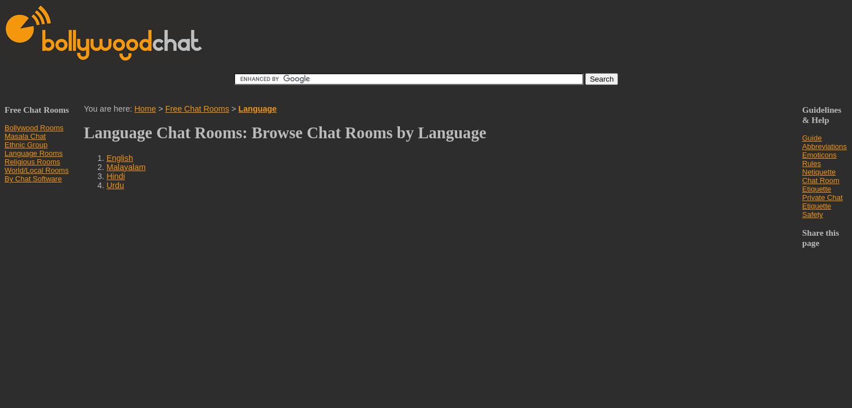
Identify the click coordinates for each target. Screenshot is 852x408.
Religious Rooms (32, 162)
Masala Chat (25, 136)
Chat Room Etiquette (821, 184)
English (120, 158)
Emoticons (819, 155)
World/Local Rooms (37, 170)
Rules (811, 163)
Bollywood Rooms (34, 128)
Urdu (115, 185)
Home (145, 108)
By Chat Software (33, 179)
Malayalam (126, 167)
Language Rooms (34, 153)
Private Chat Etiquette (822, 201)
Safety (812, 214)
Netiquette (819, 172)
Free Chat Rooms (197, 108)
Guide (812, 138)
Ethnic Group (26, 145)
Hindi (116, 176)
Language (257, 108)
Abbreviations (824, 146)
